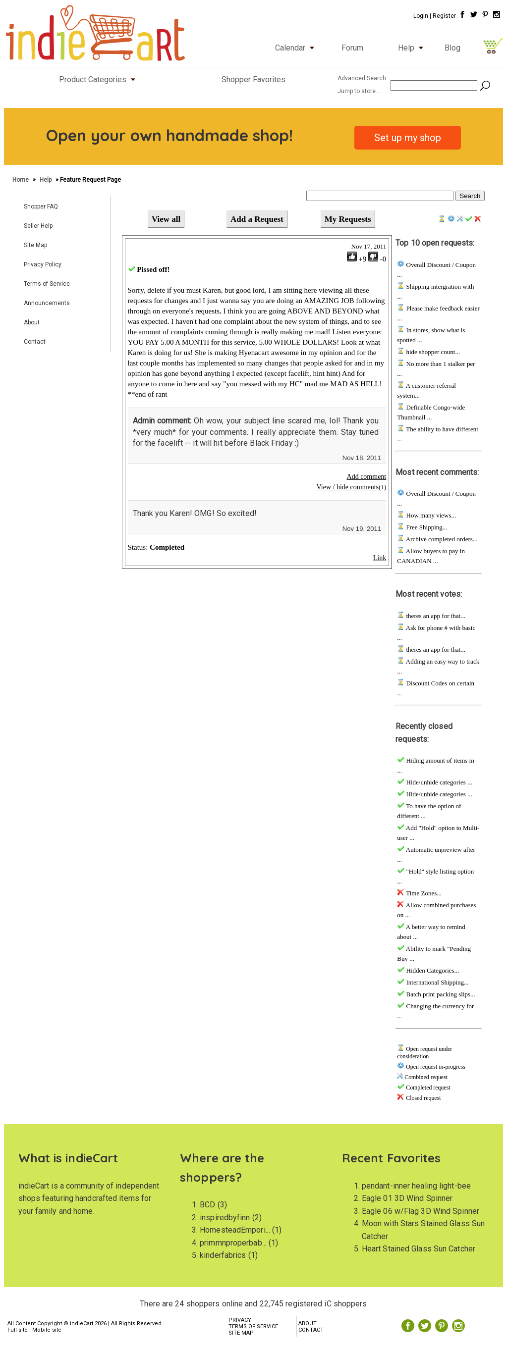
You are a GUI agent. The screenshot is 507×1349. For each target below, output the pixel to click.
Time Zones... (423, 893)
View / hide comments (348, 487)
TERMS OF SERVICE (253, 1326)
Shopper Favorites (253, 79)
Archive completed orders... (440, 539)
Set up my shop (407, 138)
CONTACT (311, 1330)
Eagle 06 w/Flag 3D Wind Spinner (420, 1211)
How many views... (430, 515)
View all (166, 219)
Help (413, 47)
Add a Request (256, 219)
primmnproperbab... (233, 1242)
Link (379, 558)
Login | (422, 15)
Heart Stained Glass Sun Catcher (418, 1248)
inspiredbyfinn (225, 1217)
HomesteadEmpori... (235, 1230)
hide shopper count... (432, 352)
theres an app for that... (434, 616)
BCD (207, 1204)
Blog (452, 47)
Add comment (367, 476)
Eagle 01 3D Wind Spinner (407, 1198)
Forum (352, 47)
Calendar (297, 47)
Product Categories (99, 79)
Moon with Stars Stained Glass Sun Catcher (423, 1230)
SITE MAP (241, 1333)
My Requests (348, 219)
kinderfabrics (223, 1255)
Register (444, 15)
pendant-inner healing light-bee (416, 1186)
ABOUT (307, 1323)
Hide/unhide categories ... (438, 782)
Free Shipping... (425, 527)
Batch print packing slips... (439, 994)
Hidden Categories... (431, 970)
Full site (17, 1330)
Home (21, 179)
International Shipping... (436, 982)
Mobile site (46, 1330)
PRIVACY (239, 1320)
